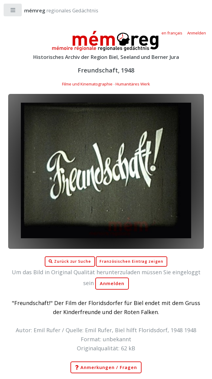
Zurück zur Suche (70, 261)
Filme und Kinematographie (87, 84)
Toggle (13, 11)
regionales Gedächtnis (55, 10)
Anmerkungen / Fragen (106, 367)
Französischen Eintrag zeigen (131, 261)
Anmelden (112, 283)
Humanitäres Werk (133, 84)
